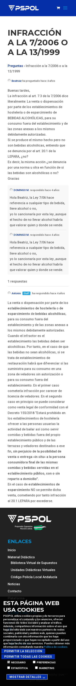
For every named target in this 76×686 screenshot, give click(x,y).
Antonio (14, 293)
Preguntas (15, 66)
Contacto (14, 591)
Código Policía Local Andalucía (34, 577)
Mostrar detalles (28, 677)
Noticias (14, 584)
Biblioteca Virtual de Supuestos (34, 563)
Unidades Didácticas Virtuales (33, 570)
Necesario (16, 662)
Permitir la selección (23, 651)
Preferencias (44, 662)
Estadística (17, 668)
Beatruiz (15, 80)
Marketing (44, 668)
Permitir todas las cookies (28, 656)
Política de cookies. (56, 646)
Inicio (12, 550)
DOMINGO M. (19, 190)
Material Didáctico (21, 557)
